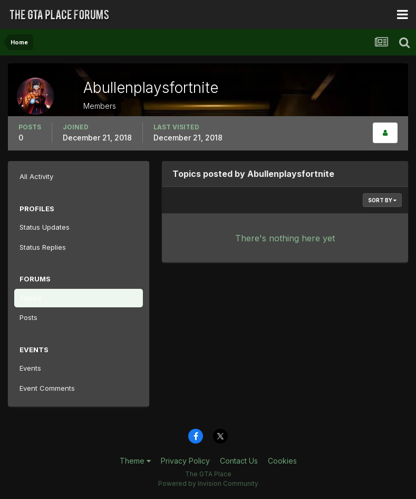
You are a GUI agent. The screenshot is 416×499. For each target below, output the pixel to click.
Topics (31, 298)
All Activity (36, 176)
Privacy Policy (185, 460)
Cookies (282, 460)
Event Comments (47, 388)
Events (30, 368)
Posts (28, 317)
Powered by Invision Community (208, 483)
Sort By (382, 200)
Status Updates (45, 227)
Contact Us (239, 460)
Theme (135, 460)
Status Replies (43, 247)
